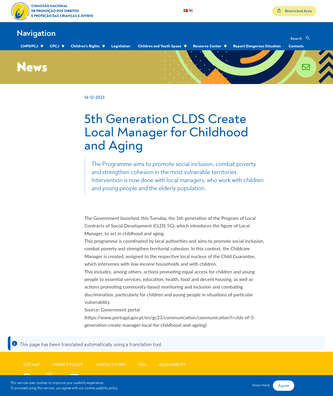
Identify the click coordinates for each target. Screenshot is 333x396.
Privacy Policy (68, 364)
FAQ (142, 364)
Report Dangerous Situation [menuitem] (257, 46)
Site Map (31, 364)
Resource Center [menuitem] (207, 46)
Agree (283, 385)
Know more (261, 385)
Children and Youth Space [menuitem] (159, 46)
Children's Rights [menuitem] (85, 46)
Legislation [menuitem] (120, 46)
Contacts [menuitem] (296, 46)
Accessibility (172, 364)
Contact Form (110, 364)
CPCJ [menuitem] (54, 46)
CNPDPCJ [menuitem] (29, 46)
